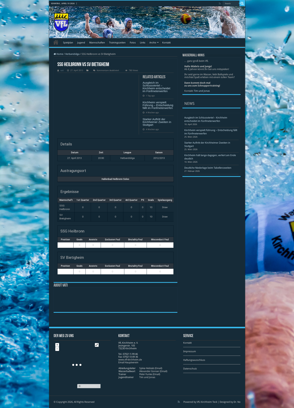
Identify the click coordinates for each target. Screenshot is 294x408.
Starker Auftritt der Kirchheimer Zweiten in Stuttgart (157, 122)
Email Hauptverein (128, 362)
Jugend (81, 42)
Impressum (189, 351)
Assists (93, 239)
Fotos (133, 42)
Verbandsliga (72, 54)
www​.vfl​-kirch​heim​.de (130, 359)
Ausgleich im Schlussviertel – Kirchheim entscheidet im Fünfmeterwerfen (156, 87)
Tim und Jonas (202, 90)
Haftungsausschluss (194, 360)
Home (58, 54)
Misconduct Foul (160, 239)
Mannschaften (97, 42)
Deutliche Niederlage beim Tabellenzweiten (207, 167)
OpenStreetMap (89, 386)
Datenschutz (190, 368)
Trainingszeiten (117, 42)
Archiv (152, 42)
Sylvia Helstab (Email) (150, 368)
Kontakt (166, 42)
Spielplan (68, 42)
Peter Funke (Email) (149, 374)
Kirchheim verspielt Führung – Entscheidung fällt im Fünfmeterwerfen (158, 105)
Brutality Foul (135, 239)
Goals (79, 239)
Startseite (56, 42)
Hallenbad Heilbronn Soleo (115, 179)
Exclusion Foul (112, 239)
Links (142, 42)
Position (65, 239)
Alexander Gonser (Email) (153, 371)
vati (62, 70)
